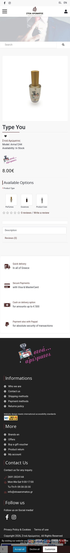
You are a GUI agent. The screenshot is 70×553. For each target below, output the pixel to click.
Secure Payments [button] (21, 283)
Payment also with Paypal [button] (25, 321)
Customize (50, 549)
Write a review (41, 212)
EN (65, 2)
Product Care (40, 199)
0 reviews (26, 212)
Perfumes (9, 199)
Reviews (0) (11, 238)
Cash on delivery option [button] (24, 302)
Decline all (35, 549)
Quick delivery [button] (19, 264)
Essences (25, 199)
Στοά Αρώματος (11, 140)
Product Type (9, 188)
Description (11, 230)
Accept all (19, 549)
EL (60, 2)
